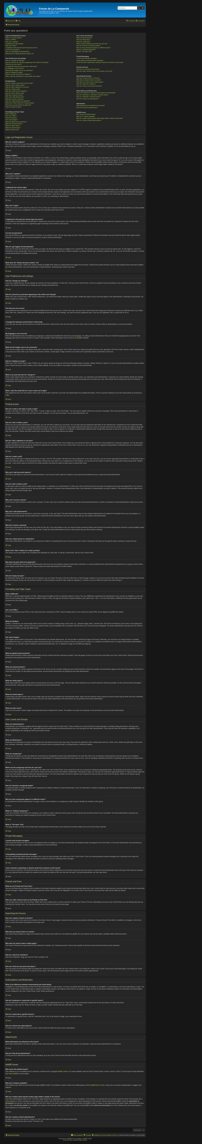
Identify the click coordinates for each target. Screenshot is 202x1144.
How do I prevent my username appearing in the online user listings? (26, 62)
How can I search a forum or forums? (88, 78)
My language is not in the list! (14, 68)
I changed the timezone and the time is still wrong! (21, 66)
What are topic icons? (12, 129)
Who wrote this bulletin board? (85, 114)
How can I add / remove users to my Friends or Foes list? (94, 71)
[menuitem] (17, 20)
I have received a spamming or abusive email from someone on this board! (99, 62)
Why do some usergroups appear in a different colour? (93, 47)
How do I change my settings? (14, 60)
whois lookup (9, 1101)
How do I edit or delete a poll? (14, 93)
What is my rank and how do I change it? (18, 74)
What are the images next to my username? (19, 70)
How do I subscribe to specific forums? (88, 96)
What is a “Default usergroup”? (86, 49)
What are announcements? (13, 123)
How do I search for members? (86, 84)
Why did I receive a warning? (14, 99)
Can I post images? (11, 119)
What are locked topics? (12, 127)
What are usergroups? (83, 41)
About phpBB (13, 1074)
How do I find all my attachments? (87, 107)
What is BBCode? (11, 114)
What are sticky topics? (12, 125)
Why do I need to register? (13, 37)
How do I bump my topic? (13, 107)
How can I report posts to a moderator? (17, 101)
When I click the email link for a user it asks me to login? (23, 76)
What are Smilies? (11, 118)
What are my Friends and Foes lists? (87, 69)
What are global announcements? (16, 122)
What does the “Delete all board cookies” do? (19, 53)
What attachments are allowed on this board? (90, 105)
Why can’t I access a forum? (14, 95)
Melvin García (83, 1140)
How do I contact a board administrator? (89, 120)
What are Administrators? (84, 37)
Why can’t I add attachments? (14, 97)
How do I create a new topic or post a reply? (19, 83)
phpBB (79, 338)
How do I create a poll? (12, 89)
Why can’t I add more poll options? (16, 91)
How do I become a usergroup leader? (88, 45)
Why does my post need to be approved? (18, 105)
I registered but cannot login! (14, 43)
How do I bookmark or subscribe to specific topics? (92, 95)
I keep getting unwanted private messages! (89, 60)
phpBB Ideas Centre (98, 1085)
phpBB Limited (63, 1071)
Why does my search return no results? (88, 80)
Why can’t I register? (11, 41)
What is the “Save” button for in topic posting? (19, 103)
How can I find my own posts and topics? (89, 86)
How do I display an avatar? (14, 72)
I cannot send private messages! (86, 58)
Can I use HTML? (10, 115)
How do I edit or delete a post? (15, 85)
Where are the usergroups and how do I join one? (92, 43)
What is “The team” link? (84, 51)
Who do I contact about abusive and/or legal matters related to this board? (99, 118)
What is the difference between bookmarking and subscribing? (95, 92)
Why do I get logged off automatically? (17, 51)
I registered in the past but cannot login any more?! (21, 47)
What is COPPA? (10, 39)
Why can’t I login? (11, 45)
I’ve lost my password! (12, 49)
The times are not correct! (13, 64)
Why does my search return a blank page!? (89, 82)
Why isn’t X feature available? (85, 116)
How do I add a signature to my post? (17, 87)
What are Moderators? (83, 39)
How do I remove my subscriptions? (87, 99)
